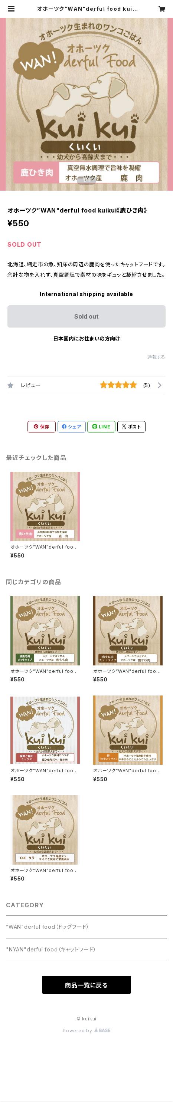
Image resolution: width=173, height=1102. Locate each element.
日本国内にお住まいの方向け (86, 338)
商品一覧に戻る (86, 985)
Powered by (86, 1030)
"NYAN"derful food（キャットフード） (51, 949)
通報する (156, 357)
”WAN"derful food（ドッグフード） (47, 927)
